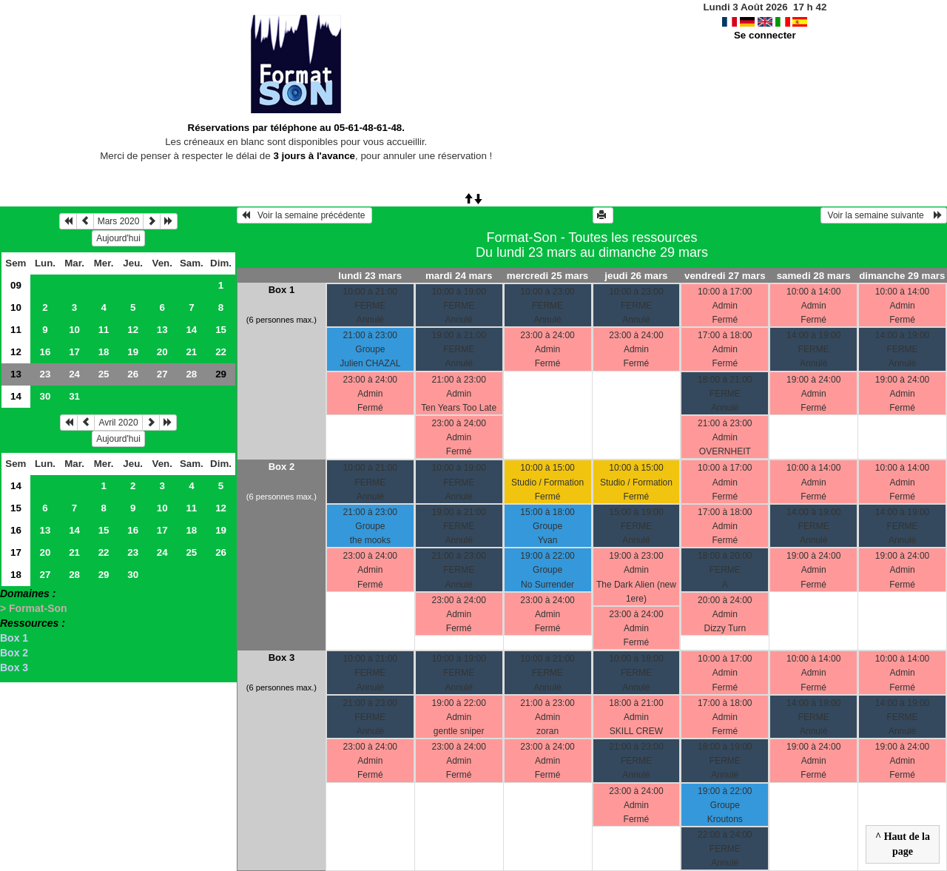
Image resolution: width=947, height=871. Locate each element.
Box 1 (14, 638)
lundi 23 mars (370, 275)
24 (74, 374)
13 (162, 329)
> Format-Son (33, 608)
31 (74, 396)
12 (132, 329)
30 (45, 396)
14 (191, 329)
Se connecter (765, 35)
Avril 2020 (118, 422)
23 (45, 374)
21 (191, 351)
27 (162, 374)
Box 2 (14, 653)
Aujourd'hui (118, 238)
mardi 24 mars (458, 275)
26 (132, 374)
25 (103, 374)
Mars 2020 (119, 221)
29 (103, 574)
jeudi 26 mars (635, 275)
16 (45, 351)
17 (74, 351)
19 (132, 351)
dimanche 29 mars (902, 275)
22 (220, 351)
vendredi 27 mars (725, 275)
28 (191, 374)
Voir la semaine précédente (304, 215)
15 (220, 329)
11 (15, 329)
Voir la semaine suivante (884, 215)
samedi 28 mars (814, 275)
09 (15, 285)
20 (162, 351)
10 (15, 307)
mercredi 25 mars (547, 275)
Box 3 (14, 667)
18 (103, 351)
